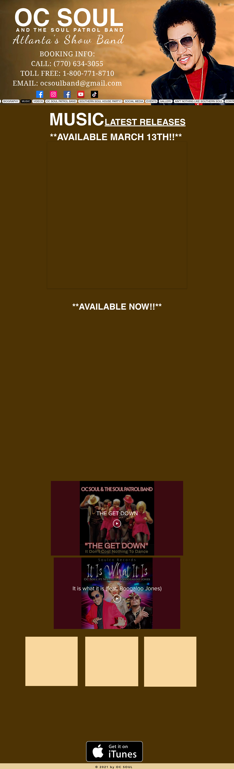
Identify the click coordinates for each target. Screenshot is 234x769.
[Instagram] (53, 94)
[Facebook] (39, 94)
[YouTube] (80, 94)
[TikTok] (94, 94)
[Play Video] (117, 524)
